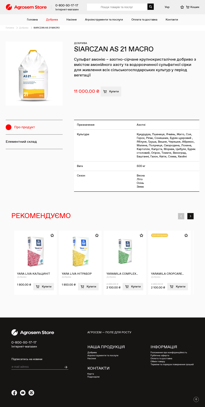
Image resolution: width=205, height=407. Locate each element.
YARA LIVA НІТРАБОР (77, 273)
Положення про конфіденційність (168, 353)
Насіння (71, 19)
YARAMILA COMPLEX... (122, 273)
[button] (181, 216)
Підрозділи (93, 377)
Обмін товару (157, 361)
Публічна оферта (159, 355)
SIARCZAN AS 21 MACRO (46, 28)
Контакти (172, 19)
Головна (32, 19)
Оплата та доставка (144, 19)
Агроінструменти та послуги (104, 19)
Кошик (194, 7)
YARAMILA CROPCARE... (167, 273)
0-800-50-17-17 (66, 5)
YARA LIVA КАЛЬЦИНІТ (33, 273)
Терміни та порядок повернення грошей (172, 364)
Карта (90, 374)
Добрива (52, 19)
